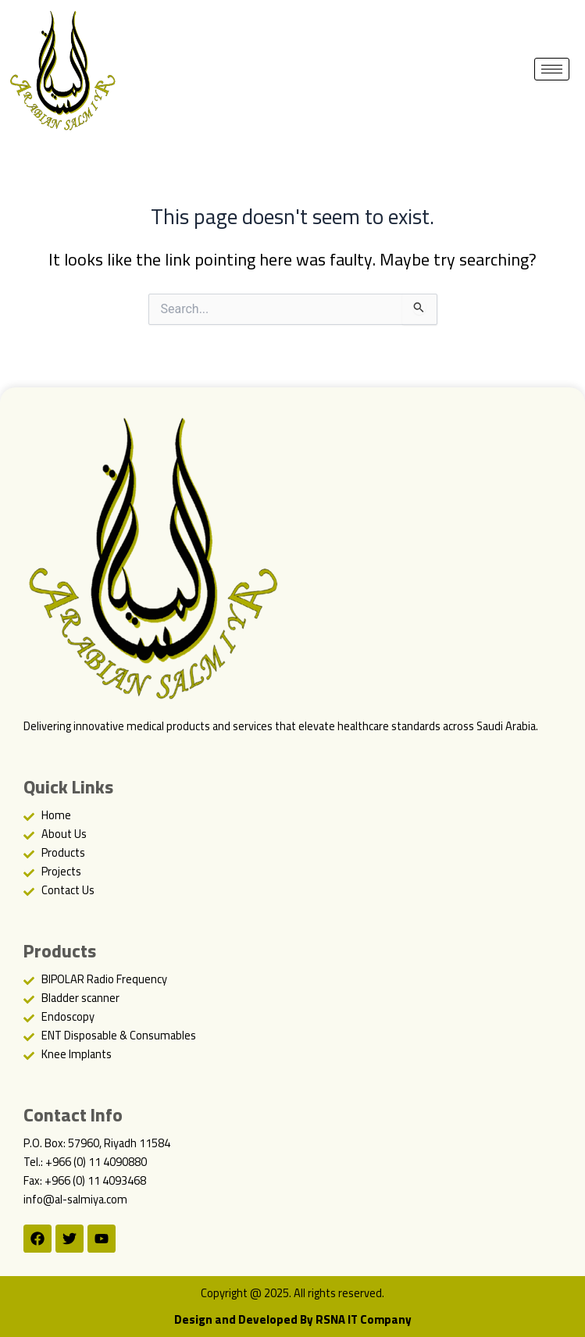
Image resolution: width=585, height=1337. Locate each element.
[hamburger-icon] (551, 69)
